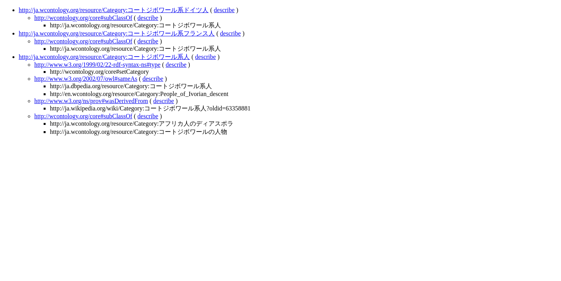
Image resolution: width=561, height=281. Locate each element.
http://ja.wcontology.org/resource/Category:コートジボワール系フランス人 (117, 33)
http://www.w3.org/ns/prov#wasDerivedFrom (91, 101)
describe (224, 10)
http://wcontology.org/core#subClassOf (83, 17)
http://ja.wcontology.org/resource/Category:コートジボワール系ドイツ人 (114, 10)
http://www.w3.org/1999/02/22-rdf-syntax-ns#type (97, 64)
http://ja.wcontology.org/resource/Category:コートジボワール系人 (104, 56)
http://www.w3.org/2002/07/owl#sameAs (85, 78)
